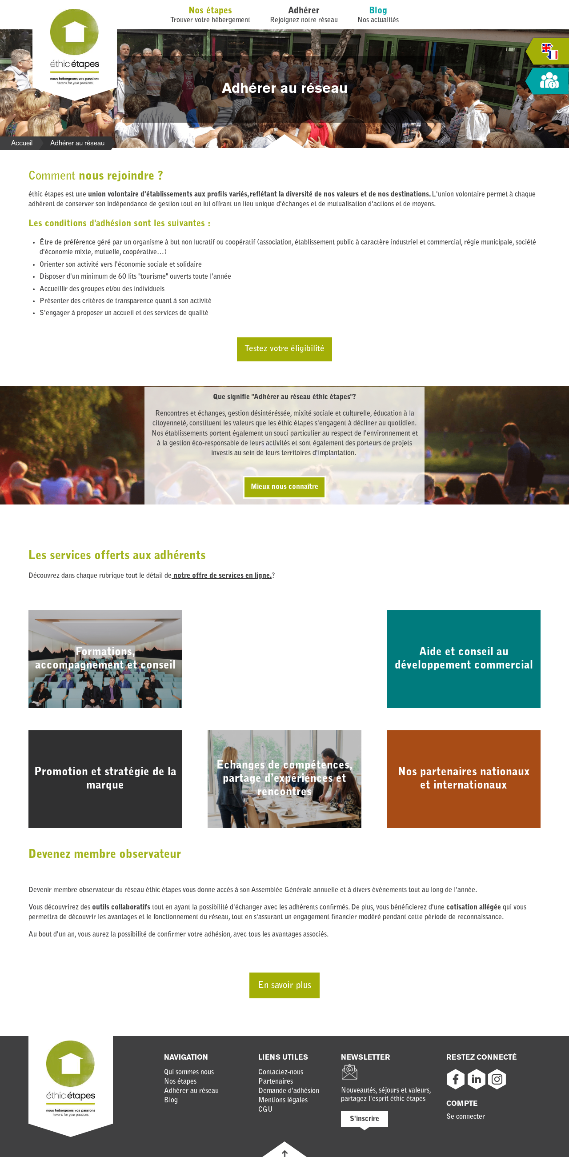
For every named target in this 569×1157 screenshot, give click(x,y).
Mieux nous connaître (284, 487)
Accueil (21, 143)
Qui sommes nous (189, 1072)
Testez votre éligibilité (284, 349)
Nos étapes (210, 11)
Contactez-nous (280, 1072)
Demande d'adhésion (288, 1091)
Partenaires (275, 1081)
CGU (265, 1109)
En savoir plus (284, 985)
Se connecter (465, 1117)
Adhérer (304, 11)
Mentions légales (283, 1100)
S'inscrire (364, 1119)
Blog (378, 11)
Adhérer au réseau (191, 1091)
